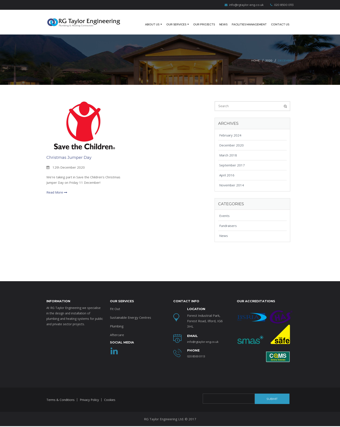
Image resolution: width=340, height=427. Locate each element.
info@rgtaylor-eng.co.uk (244, 5)
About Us (139, 21)
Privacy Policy (89, 395)
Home (255, 55)
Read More (56, 187)
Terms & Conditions (60, 395)
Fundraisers (228, 221)
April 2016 (226, 170)
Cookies (109, 395)
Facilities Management (245, 21)
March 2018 (228, 150)
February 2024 (230, 130)
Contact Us (279, 21)
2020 (268, 55)
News (216, 21)
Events (224, 211)
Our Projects (195, 21)
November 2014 (231, 180)
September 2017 (232, 160)
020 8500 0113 (282, 5)
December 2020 (231, 140)
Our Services (165, 21)
